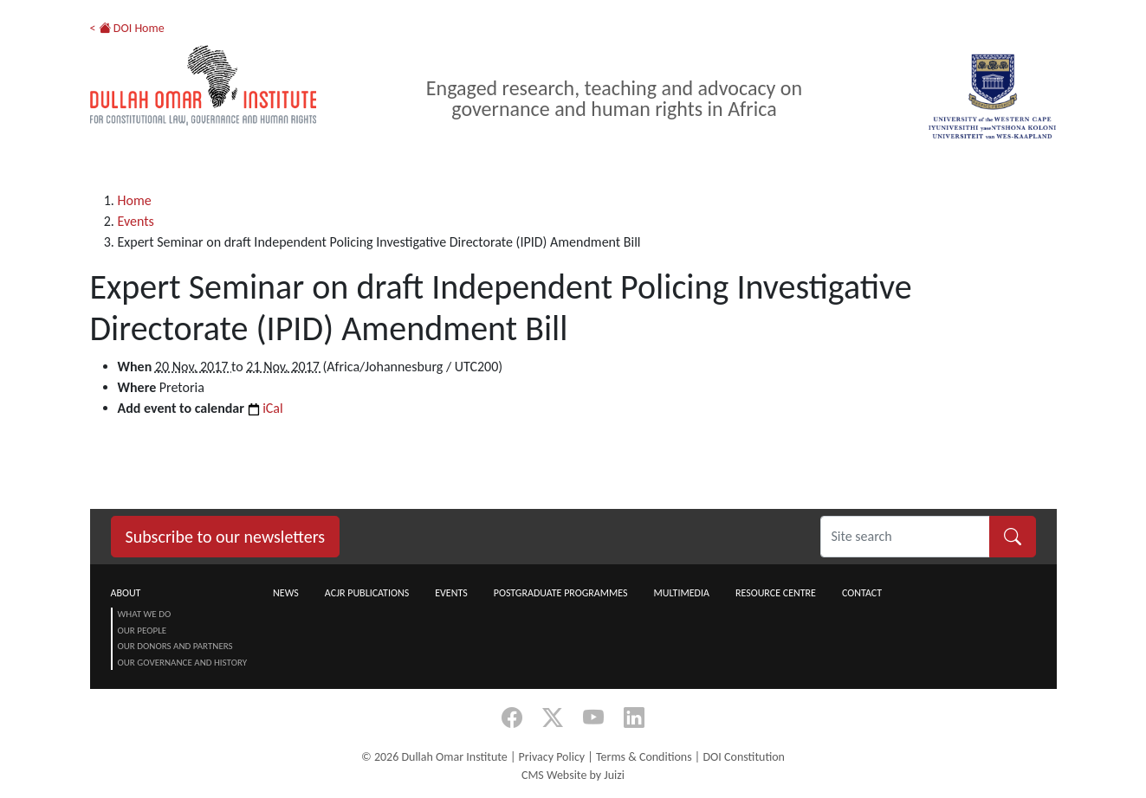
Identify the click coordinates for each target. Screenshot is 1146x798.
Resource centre (775, 593)
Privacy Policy (552, 757)
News (286, 593)
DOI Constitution (743, 757)
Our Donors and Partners (175, 646)
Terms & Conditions (644, 757)
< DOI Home (127, 28)
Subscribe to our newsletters (226, 536)
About (126, 593)
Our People (142, 630)
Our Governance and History (183, 662)
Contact (862, 593)
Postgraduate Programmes (561, 593)
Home (135, 200)
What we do (145, 614)
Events (136, 221)
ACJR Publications (367, 593)
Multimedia (681, 593)
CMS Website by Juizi (573, 775)
